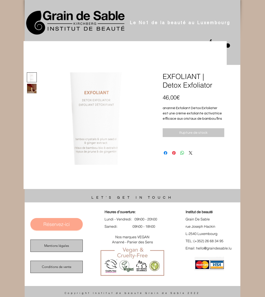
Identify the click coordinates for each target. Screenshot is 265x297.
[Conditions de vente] (56, 267)
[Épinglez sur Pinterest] (174, 153)
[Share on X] (190, 153)
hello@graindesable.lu (214, 248)
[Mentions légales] (56, 246)
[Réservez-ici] (56, 224)
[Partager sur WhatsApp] (182, 153)
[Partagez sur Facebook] (165, 153)
